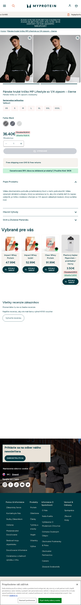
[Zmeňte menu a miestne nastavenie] (40, 474)
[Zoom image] (30, 38)
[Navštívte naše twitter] (28, 484)
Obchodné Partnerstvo (47, 553)
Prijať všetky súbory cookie (50, 600)
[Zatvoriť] (77, 584)
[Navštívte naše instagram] (4, 484)
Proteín (33, 507)
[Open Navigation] (4, 6)
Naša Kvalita (47, 516)
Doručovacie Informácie (16, 550)
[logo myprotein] (41, 6)
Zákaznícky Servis (13, 507)
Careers (45, 561)
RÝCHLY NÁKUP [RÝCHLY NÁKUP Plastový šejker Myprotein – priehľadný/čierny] (70, 282)
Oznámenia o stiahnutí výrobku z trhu (16, 558)
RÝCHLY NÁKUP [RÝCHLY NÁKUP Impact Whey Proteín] (10, 269)
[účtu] (70, 6)
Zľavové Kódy (67, 518)
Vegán (33, 535)
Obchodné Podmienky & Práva (51, 543)
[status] (13, 144)
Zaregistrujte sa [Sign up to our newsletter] (15, 458)
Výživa (33, 546)
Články (33, 519)
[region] (40, 593)
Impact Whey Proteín (10, 256)
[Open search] (13, 6)
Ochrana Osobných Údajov (50, 534)
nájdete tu (13, 596)
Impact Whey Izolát (30, 256)
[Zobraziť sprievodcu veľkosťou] (13, 100)
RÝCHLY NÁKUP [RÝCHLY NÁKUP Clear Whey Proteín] (50, 269)
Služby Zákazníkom (14, 519)
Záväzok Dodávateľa (51, 567)
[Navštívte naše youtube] (22, 484)
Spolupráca (69, 510)
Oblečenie (34, 513)
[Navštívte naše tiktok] (16, 484)
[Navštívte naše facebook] (10, 484)
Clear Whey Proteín (50, 256)
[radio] (6, 108)
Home (3, 31)
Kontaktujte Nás (13, 513)
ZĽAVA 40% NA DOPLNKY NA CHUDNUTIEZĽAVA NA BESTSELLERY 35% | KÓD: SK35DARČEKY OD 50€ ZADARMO (40, 23)
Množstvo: (8, 138)
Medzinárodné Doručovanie (12, 533)
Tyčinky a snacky (34, 527)
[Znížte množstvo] (6, 144)
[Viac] (40, 182)
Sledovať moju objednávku (12, 542)
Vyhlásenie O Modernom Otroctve (51, 524)
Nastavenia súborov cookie (15, 468)
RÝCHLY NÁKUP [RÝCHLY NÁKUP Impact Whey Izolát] (30, 269)
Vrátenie (10, 525)
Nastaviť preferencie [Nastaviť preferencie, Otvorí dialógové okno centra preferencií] (27, 600)
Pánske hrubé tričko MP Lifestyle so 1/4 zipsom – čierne (32, 31)
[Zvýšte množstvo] (21, 144)
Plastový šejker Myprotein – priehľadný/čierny (70, 259)
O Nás (45, 510)
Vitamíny (34, 540)
